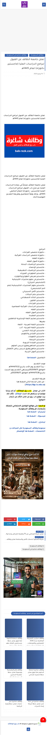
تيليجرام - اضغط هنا (35, 412)
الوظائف (17, 394)
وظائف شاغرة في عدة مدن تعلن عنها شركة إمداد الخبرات (35, 704)
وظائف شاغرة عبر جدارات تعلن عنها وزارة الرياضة (12, 704)
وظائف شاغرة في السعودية (15, 55)
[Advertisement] (24, 31)
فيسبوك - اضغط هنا (35, 416)
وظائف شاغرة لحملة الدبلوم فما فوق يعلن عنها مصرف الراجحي (35, 672)
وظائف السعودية (36, 55)
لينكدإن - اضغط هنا (35, 422)
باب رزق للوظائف (13, 724)
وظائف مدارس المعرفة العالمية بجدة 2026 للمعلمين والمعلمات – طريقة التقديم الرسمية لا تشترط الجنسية (34, 643)
